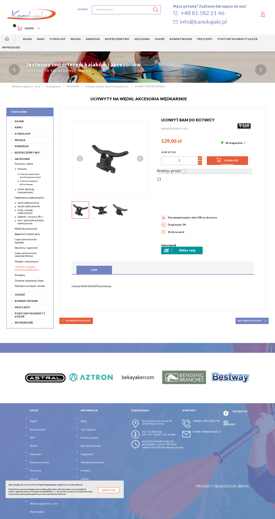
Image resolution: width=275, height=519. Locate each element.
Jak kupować (88, 429)
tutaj (54, 491)
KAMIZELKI (22, 146)
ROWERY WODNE (26, 301)
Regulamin (87, 454)
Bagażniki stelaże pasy (27, 234)
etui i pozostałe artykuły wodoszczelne (31, 222)
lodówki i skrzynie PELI (30, 216)
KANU (18, 127)
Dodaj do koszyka (227, 161)
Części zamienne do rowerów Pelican (25, 254)
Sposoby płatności (91, 445)
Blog (83, 421)
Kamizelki (36, 454)
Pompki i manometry (26, 261)
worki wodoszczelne (28, 202)
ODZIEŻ (20, 294)
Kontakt (85, 470)
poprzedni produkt (76, 320)
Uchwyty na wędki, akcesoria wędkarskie (27, 268)
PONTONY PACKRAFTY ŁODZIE (30, 315)
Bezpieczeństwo (39, 462)
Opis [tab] (94, 270)
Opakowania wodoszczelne (29, 197)
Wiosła (34, 445)
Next (140, 159)
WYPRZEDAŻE (24, 322)
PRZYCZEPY (23, 307)
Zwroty (85, 478)
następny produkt (252, 320)
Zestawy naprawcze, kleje (29, 280)
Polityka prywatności (92, 462)
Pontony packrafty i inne (44, 503)
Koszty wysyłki (89, 437)
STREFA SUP (23, 133)
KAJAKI (19, 121)
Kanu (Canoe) (37, 429)
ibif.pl (243, 486)
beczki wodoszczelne (29, 206)
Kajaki (33, 421)
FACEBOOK (240, 411)
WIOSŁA (20, 140)
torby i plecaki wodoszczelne (25, 211)
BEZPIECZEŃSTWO (27, 152)
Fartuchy (22, 168)
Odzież (34, 478)
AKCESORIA (22, 159)
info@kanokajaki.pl (211, 431)
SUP (32, 437)
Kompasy (20, 275)
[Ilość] (179, 160)
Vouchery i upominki (26, 247)
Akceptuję (108, 490)
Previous (80, 159)
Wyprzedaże (37, 511)
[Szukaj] (126, 9)
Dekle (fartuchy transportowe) (26, 191)
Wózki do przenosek (26, 228)
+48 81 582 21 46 (210, 420)
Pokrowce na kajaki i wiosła (30, 286)
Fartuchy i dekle (24, 164)
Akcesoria (35, 470)
